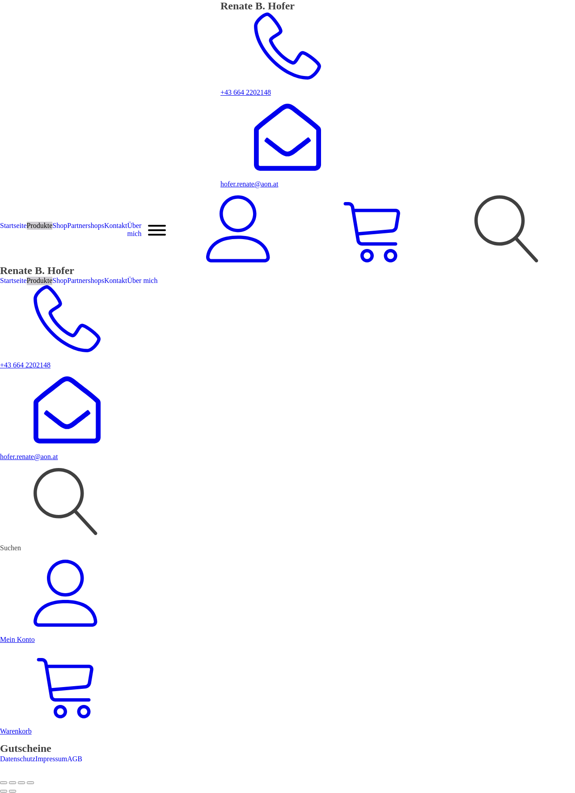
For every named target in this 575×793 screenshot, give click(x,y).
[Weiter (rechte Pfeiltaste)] (12, 791)
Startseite (13, 225)
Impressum (51, 759)
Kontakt (115, 225)
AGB (74, 759)
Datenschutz (17, 759)
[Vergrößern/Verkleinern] (3, 782)
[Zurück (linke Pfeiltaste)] (3, 791)
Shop (59, 225)
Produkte (40, 225)
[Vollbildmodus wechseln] (12, 782)
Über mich (134, 229)
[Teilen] (21, 782)
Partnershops (85, 225)
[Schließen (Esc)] (30, 782)
